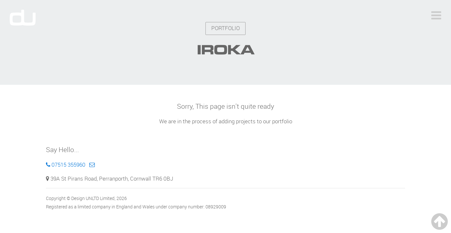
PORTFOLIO (225, 28)
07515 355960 (65, 164)
